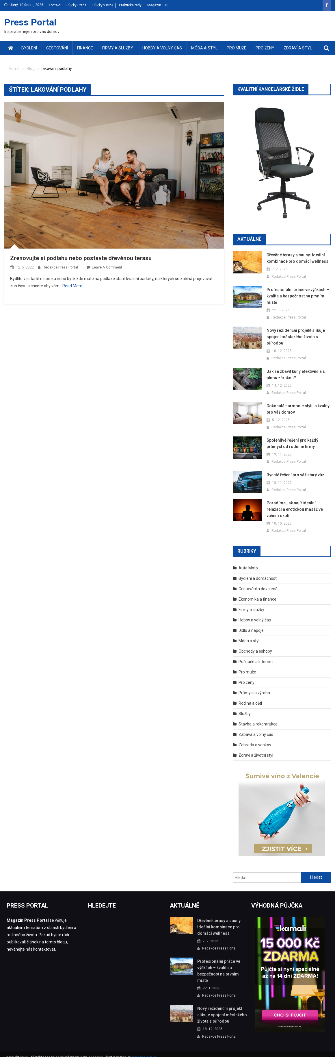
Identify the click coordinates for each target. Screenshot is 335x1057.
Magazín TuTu (158, 5)
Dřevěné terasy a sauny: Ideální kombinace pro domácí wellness (296, 258)
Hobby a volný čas (162, 48)
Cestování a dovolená (258, 582)
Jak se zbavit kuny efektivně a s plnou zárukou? (295, 374)
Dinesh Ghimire (144, 1051)
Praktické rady (130, 5)
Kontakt (55, 5)
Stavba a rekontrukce (258, 717)
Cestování (57, 48)
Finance (85, 48)
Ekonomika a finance (257, 592)
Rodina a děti (250, 697)
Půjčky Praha (76, 5)
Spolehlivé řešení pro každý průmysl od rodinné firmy (291, 443)
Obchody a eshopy (255, 645)
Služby (245, 707)
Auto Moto (248, 561)
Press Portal (30, 22)
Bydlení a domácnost (258, 572)
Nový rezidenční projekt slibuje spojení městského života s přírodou (294, 336)
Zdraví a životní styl (256, 749)
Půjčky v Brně (102, 5)
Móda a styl (204, 48)
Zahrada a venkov (255, 738)
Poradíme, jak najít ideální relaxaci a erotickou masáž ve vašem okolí (297, 506)
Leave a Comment (107, 267)
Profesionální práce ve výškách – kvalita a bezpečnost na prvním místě (296, 296)
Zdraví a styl (298, 48)
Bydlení (29, 48)
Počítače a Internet (256, 655)
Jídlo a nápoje (251, 624)
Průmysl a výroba (254, 686)
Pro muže (236, 48)
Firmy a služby (117, 48)
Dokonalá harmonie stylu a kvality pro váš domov (297, 408)
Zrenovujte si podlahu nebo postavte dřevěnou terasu (81, 258)
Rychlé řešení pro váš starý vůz (295, 475)
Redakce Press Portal (60, 267)
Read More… (73, 286)
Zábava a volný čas (256, 728)
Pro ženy (265, 48)
